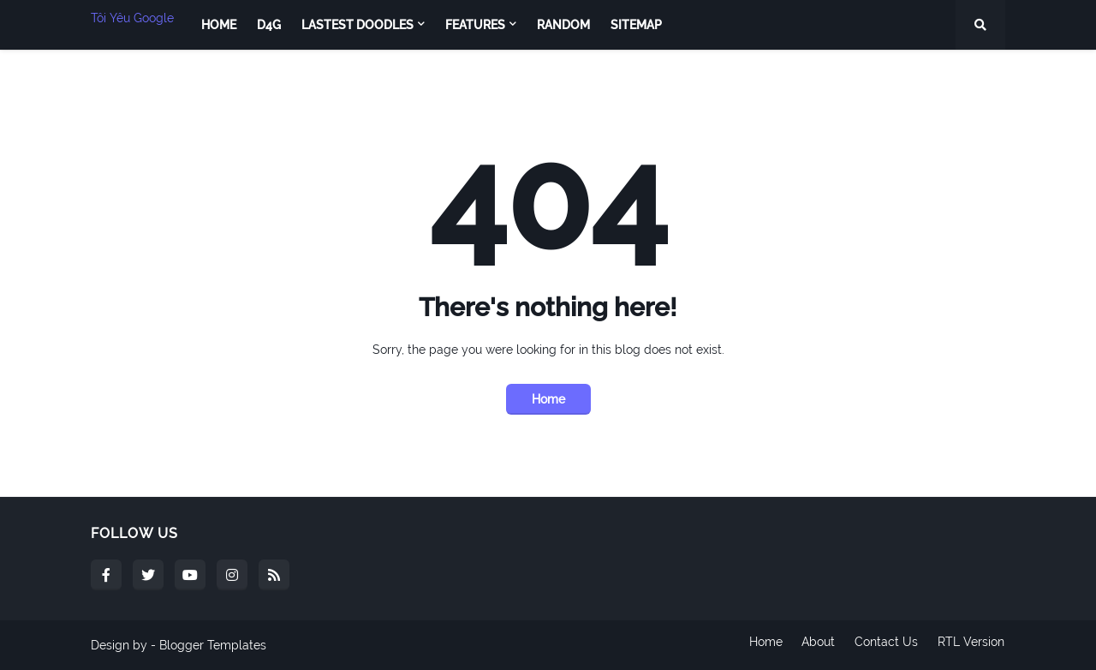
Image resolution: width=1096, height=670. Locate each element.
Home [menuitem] (218, 25)
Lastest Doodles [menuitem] (357, 25)
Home (548, 399)
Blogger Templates (212, 645)
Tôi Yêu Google (132, 18)
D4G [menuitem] (269, 25)
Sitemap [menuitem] (636, 25)
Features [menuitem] (475, 25)
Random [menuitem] (563, 25)
